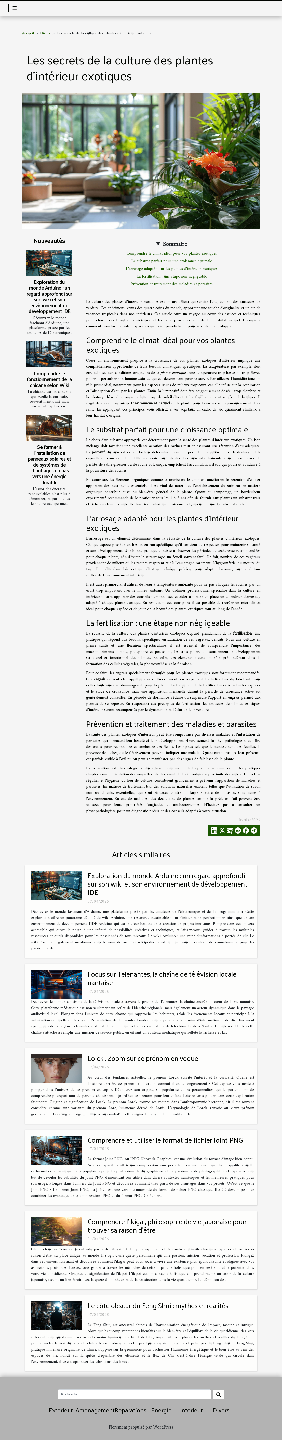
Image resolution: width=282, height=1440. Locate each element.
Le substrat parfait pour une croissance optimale (171, 261)
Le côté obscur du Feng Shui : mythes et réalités (158, 1305)
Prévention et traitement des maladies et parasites (172, 284)
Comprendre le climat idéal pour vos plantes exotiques (172, 253)
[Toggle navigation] (14, 8)
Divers (45, 33)
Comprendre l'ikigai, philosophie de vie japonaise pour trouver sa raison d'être (167, 1225)
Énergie (161, 1410)
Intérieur (191, 1410)
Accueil (28, 33)
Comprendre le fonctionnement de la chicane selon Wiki (49, 379)
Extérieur (61, 1410)
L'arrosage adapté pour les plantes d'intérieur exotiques (172, 268)
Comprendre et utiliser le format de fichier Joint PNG (165, 1139)
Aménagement (95, 1410)
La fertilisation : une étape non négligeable (172, 276)
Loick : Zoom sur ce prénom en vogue (143, 1058)
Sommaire (175, 244)
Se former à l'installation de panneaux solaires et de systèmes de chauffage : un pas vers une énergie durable (49, 464)
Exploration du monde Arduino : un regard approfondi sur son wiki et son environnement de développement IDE (49, 296)
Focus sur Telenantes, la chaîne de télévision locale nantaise (162, 978)
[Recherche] (134, 1394)
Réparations (130, 1410)
